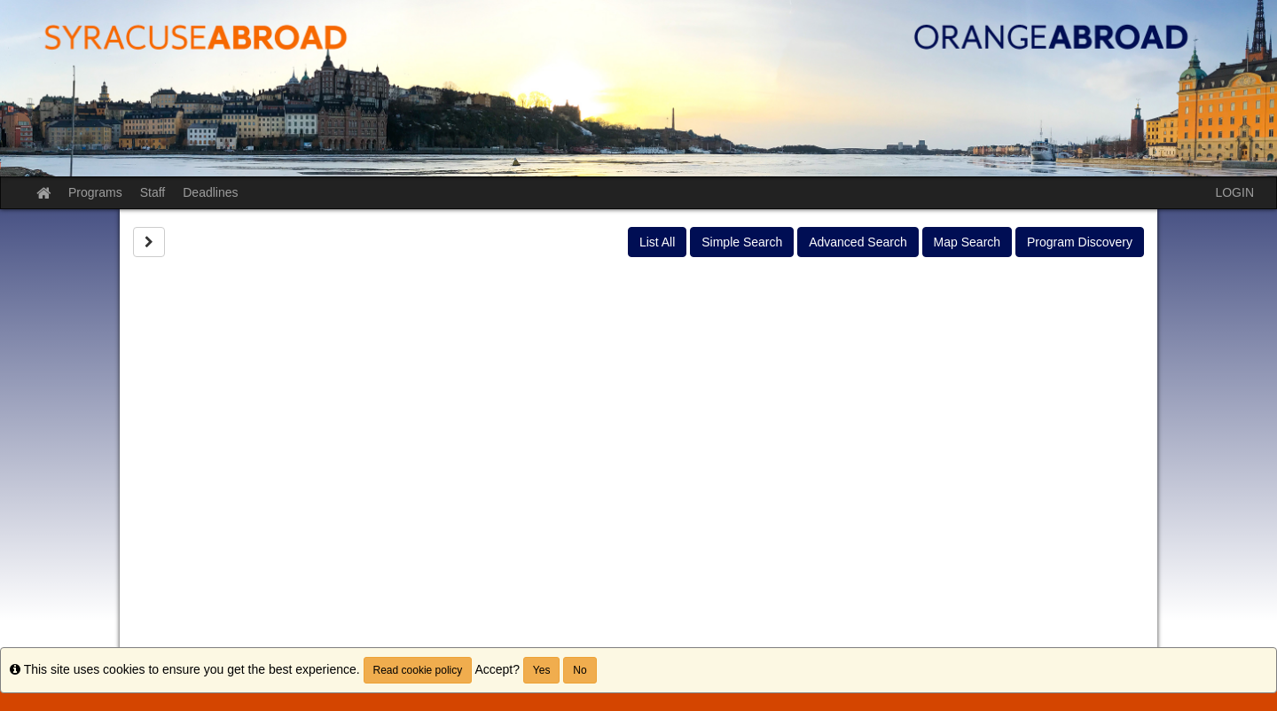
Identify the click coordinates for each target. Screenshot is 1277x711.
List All (657, 242)
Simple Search (741, 242)
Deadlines (210, 192)
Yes (542, 670)
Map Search (967, 242)
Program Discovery (1079, 242)
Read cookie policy (418, 670)
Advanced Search (858, 242)
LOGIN (1234, 192)
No (579, 670)
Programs (95, 192)
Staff (153, 192)
